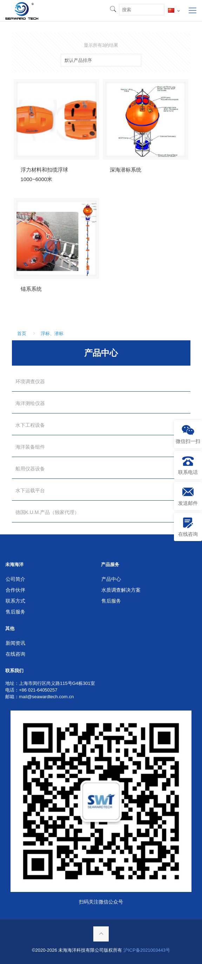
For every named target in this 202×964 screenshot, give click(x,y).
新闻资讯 (15, 643)
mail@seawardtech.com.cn (46, 696)
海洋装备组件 (30, 447)
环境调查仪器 (30, 381)
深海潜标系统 (125, 170)
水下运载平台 (30, 490)
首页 (21, 333)
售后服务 (15, 612)
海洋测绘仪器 (30, 403)
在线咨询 (15, 654)
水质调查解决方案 (121, 590)
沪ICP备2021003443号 (146, 950)
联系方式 (15, 601)
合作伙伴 (15, 590)
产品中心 (111, 579)
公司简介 (15, 579)
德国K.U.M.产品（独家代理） (47, 512)
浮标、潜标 (52, 333)
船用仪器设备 (30, 468)
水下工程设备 (30, 425)
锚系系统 (31, 289)
